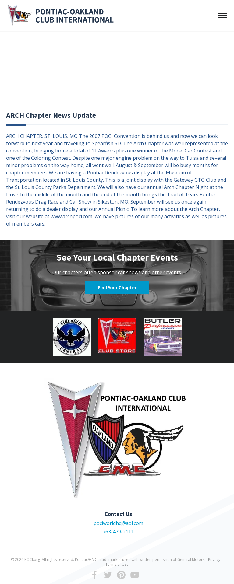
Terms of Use (117, 564)
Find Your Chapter (117, 287)
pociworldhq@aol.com (118, 523)
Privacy (214, 559)
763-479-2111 (118, 531)
